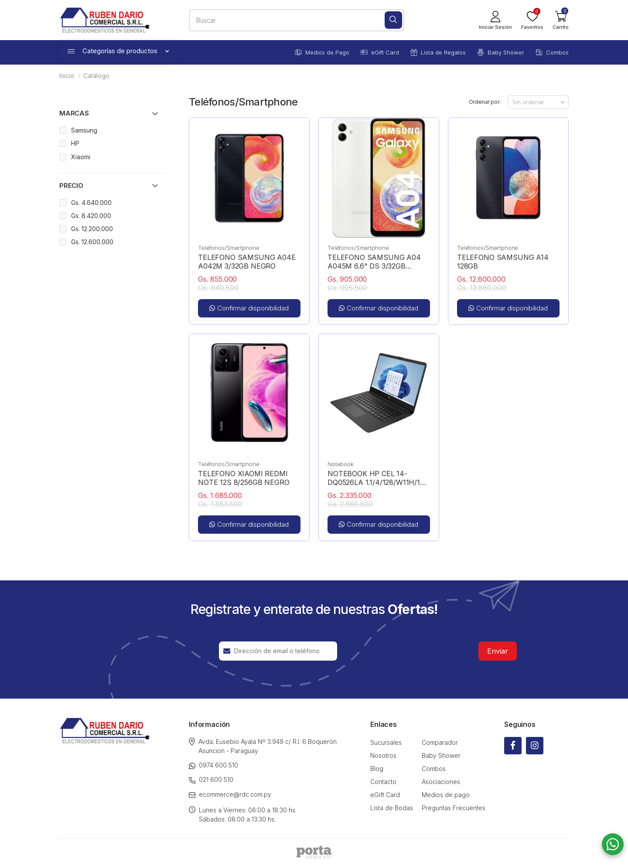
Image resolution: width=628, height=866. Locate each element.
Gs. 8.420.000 (91, 215)
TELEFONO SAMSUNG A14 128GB (503, 261)
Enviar (497, 651)
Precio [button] (71, 185)
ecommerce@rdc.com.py (230, 794)
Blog (376, 768)
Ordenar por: (485, 102)
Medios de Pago (322, 52)
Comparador (440, 742)
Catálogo (96, 75)
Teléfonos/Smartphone (228, 247)
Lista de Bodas (391, 807)
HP (75, 143)
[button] (561, 20)
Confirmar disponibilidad (249, 308)
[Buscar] (393, 20)
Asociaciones (441, 781)
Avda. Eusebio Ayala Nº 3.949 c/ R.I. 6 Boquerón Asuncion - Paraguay (263, 746)
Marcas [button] (74, 113)
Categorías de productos (118, 51)
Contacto (383, 781)
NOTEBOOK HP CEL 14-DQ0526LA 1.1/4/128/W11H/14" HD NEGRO (378, 478)
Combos (552, 52)
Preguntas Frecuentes (453, 807)
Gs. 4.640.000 (91, 202)
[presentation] (407, 651)
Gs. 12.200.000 (92, 228)
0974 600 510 (213, 765)
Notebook (341, 463)
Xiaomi (80, 156)
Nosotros (383, 755)
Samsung (84, 130)
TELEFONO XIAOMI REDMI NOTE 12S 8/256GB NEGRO (243, 478)
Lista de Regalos (438, 52)
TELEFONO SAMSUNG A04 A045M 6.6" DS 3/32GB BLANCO (374, 261)
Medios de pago (446, 794)
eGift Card (380, 52)
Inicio (66, 75)
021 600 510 (211, 780)
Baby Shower (500, 52)
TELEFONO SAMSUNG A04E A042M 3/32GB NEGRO (247, 261)
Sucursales (386, 742)
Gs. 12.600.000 (92, 241)
